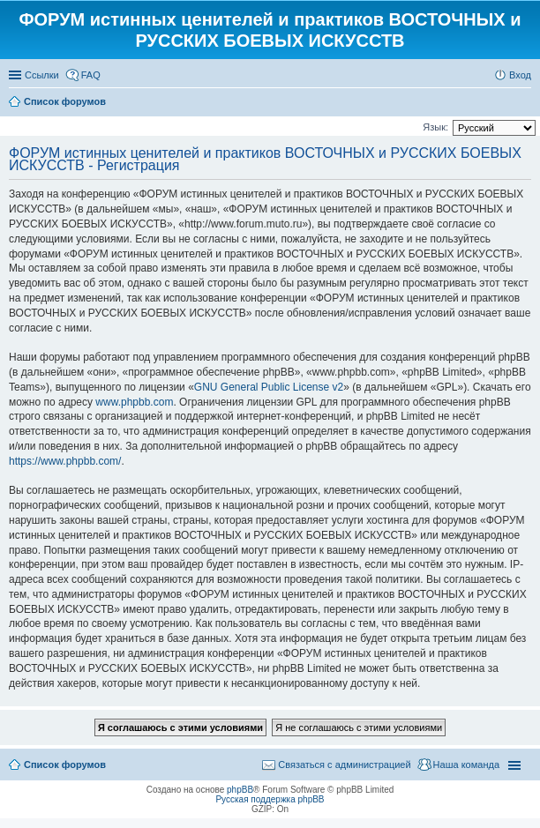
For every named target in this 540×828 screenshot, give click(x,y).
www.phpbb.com (134, 402)
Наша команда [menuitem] (466, 764)
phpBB (240, 789)
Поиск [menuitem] (526, 103)
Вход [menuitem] (520, 75)
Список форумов (65, 764)
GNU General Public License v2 (268, 387)
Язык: (435, 127)
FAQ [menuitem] (91, 75)
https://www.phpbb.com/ (65, 461)
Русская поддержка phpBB (269, 799)
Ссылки (42, 75)
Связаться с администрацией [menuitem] (344, 764)
